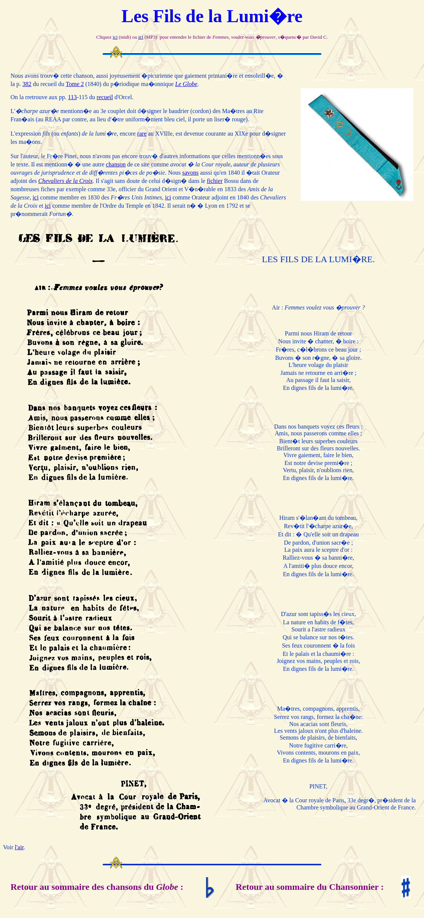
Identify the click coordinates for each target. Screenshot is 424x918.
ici (115, 37)
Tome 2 (75, 84)
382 (27, 84)
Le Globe (186, 84)
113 (72, 97)
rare (142, 133)
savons (190, 172)
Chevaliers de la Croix (65, 181)
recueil (105, 97)
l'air (19, 847)
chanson (116, 164)
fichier (215, 181)
